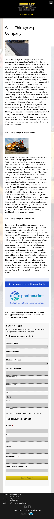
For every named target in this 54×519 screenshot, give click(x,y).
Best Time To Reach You (16, 467)
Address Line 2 (11, 385)
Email (9, 447)
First (7, 434)
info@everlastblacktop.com (19, 503)
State (8, 401)
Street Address (11, 377)
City (7, 392)
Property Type (12, 343)
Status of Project (13, 360)
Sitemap (38, 510)
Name (9, 426)
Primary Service (12, 352)
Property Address (14, 368)
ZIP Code (9, 409)
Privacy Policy (29, 510)
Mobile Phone (12, 457)
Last (7, 442)
